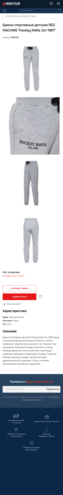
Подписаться (53, 389)
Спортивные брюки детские (21, 17)
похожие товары (19, 289)
